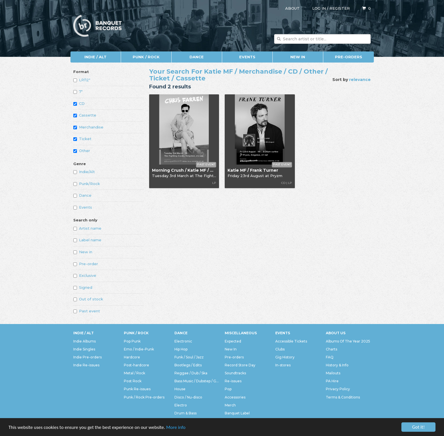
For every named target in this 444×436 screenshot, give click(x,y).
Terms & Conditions (343, 397)
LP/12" (81, 80)
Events (247, 57)
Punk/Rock (86, 183)
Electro (180, 405)
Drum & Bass (185, 413)
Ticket (82, 138)
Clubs (280, 349)
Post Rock (132, 381)
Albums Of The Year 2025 (348, 341)
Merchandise (88, 127)
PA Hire (332, 381)
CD (79, 103)
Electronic (183, 341)
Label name (87, 240)
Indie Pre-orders (87, 357)
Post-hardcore (136, 365)
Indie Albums (84, 341)
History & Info (337, 365)
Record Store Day (240, 365)
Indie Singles (84, 349)
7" (78, 91)
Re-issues (233, 381)
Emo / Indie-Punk (139, 349)
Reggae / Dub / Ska (190, 373)
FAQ (329, 357)
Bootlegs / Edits (188, 365)
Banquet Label (237, 413)
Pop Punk (132, 341)
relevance (360, 79)
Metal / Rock (134, 373)
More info (175, 428)
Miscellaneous (241, 333)
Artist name (87, 228)
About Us (335, 333)
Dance (196, 57)
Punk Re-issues (137, 389)
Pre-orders (348, 57)
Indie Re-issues (86, 365)
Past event (86, 311)
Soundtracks (235, 373)
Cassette (84, 115)
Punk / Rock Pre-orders (144, 397)
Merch (230, 405)
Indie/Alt (84, 171)
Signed (82, 287)
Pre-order (85, 263)
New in (82, 252)
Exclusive (84, 275)
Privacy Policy (338, 389)
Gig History (285, 357)
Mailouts (333, 373)
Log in (319, 8)
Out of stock (88, 299)
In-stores (283, 365)
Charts (331, 349)
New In (297, 57)
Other (81, 150)
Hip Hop (180, 349)
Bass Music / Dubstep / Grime (196, 381)
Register (340, 8)
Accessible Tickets (291, 341)
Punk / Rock (146, 57)
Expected (233, 341)
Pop (228, 389)
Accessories (235, 397)
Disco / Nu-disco (188, 397)
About (292, 8)
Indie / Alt (95, 57)
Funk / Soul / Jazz (189, 357)
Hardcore (132, 357)
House (179, 389)
